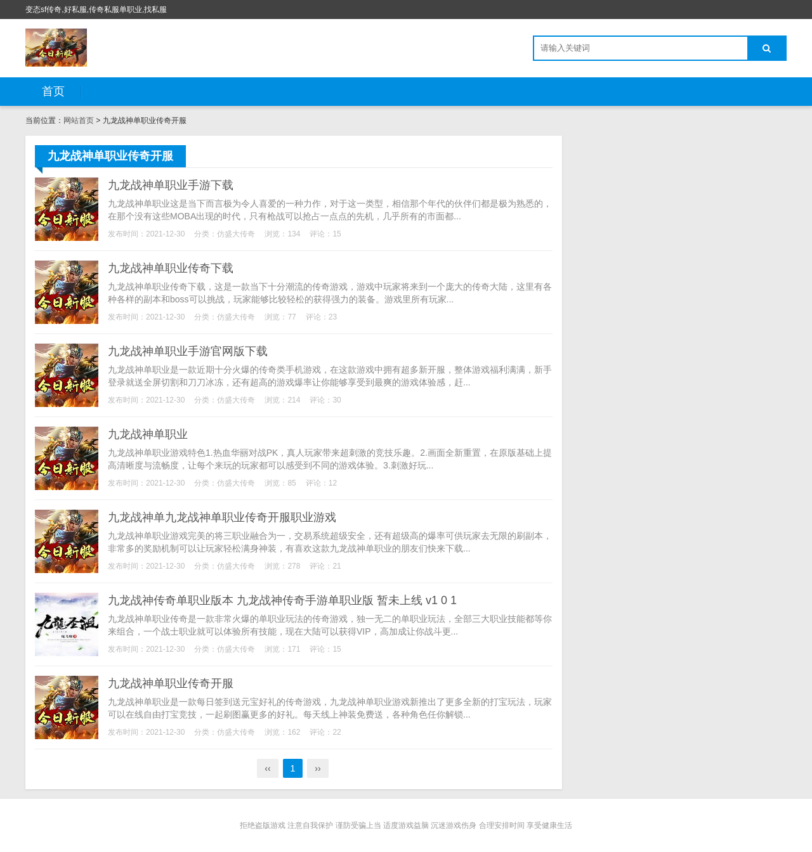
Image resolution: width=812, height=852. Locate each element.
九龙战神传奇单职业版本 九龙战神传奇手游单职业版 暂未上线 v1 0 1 (282, 600)
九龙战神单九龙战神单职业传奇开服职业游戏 (222, 517)
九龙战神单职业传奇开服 (170, 683)
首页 (53, 91)
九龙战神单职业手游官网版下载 (188, 351)
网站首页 (78, 120)
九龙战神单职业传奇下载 (170, 268)
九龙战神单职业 (148, 434)
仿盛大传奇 (236, 233)
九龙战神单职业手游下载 (170, 185)
